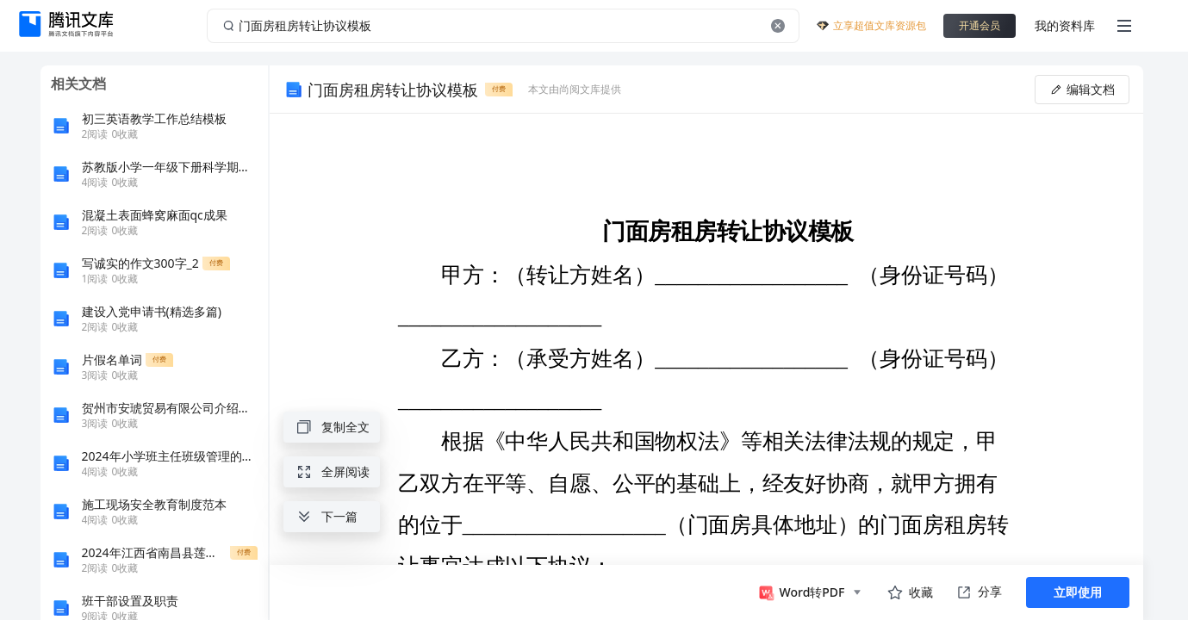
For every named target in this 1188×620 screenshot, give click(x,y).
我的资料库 (1065, 25)
